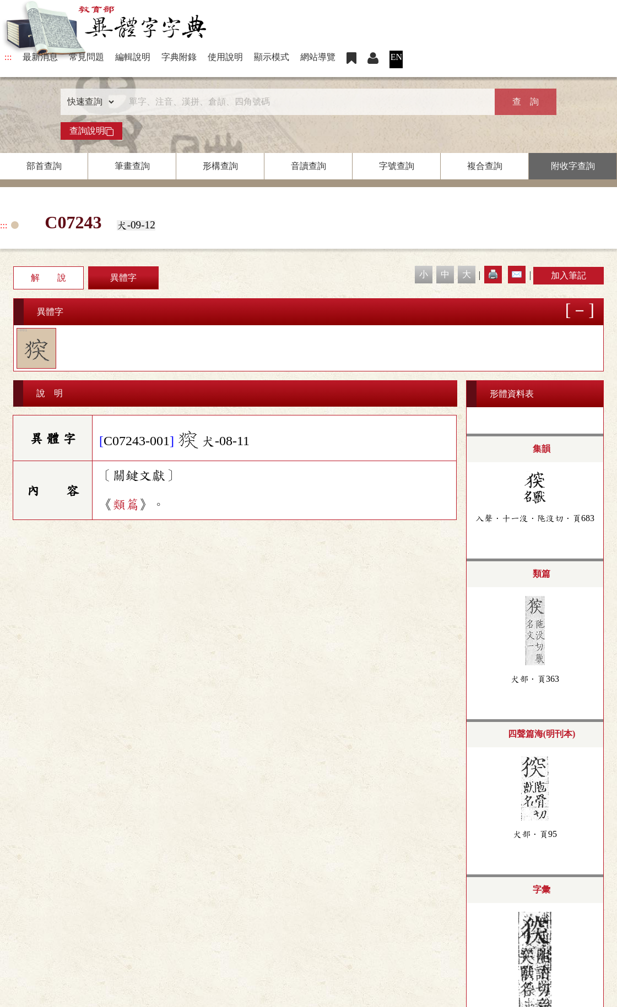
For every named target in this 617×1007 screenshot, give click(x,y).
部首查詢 (44, 166)
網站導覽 (317, 57)
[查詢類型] (88, 102)
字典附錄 (179, 57)
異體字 (123, 277)
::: (8, 57)
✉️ (516, 274)
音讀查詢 (308, 166)
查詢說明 (91, 131)
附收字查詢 (573, 166)
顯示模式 (271, 57)
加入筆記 (568, 275)
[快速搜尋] (305, 102)
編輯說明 (132, 57)
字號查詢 (396, 166)
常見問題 (86, 57)
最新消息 (40, 57)
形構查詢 (220, 166)
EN (396, 57)
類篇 (125, 504)
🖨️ (493, 274)
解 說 (48, 277)
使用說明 (225, 57)
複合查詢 (484, 166)
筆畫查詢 (132, 166)
